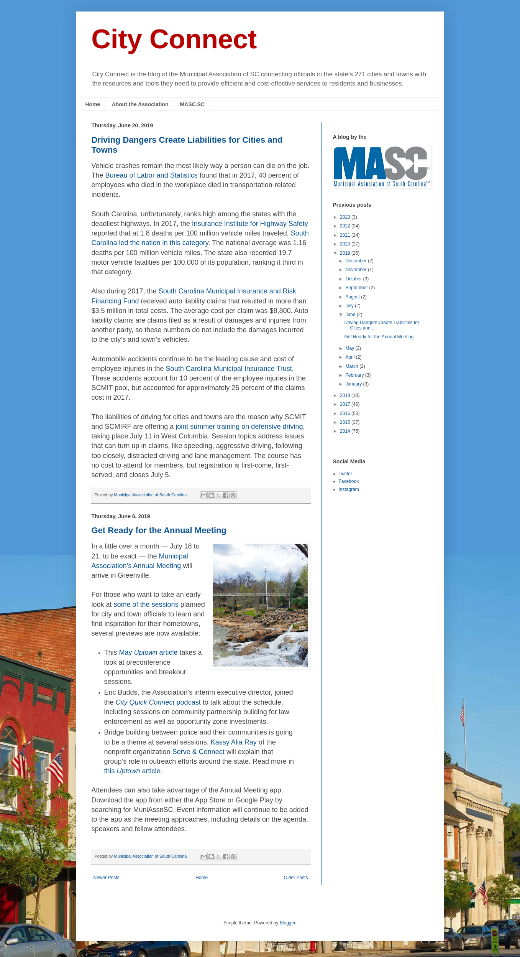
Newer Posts (107, 877)
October (354, 279)
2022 (345, 226)
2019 (345, 253)
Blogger (287, 923)
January (354, 384)
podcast (158, 702)
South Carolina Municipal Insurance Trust (229, 368)
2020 (345, 244)
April (350, 357)
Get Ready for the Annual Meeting (159, 530)
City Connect (174, 39)
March (352, 366)
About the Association (140, 104)
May (350, 348)
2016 (345, 413)
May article (148, 652)
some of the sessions (146, 604)
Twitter (345, 473)
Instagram (349, 489)
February (355, 375)
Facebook (349, 481)
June (350, 314)
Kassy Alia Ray (234, 742)
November (356, 269)
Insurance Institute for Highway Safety (250, 223)
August (353, 297)
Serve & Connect (198, 752)
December (356, 261)
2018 (345, 395)
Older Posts (296, 877)
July (350, 305)
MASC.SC (192, 104)
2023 (345, 217)
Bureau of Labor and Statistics (151, 175)
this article (132, 771)
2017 (345, 404)
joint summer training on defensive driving (239, 426)
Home (92, 104)
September (357, 287)
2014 (345, 431)
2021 (345, 235)
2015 (345, 422)
